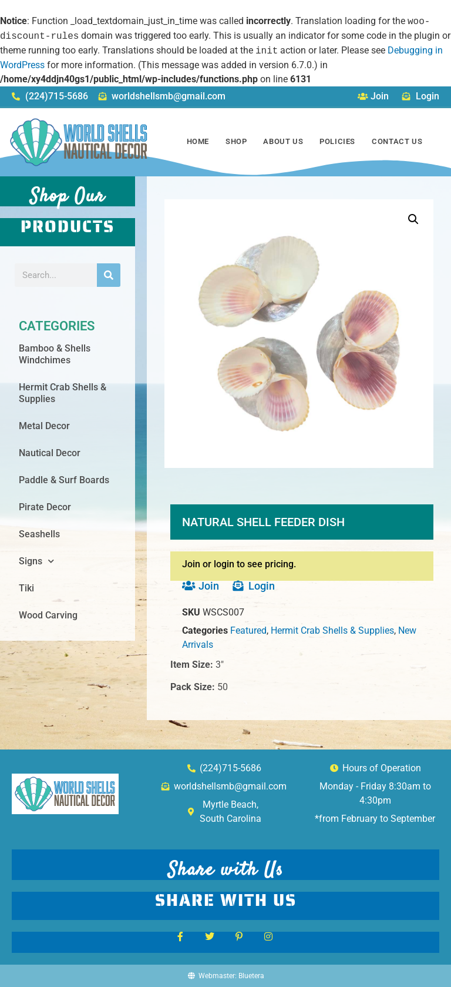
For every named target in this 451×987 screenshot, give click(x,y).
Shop (236, 141)
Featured (248, 630)
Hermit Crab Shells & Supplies (62, 393)
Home (198, 141)
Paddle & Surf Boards (64, 480)
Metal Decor (44, 425)
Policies (337, 141)
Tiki (26, 588)
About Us (283, 141)
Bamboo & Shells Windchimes (54, 354)
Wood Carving (48, 615)
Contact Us (397, 141)
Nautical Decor (49, 453)
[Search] (108, 275)
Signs (36, 561)
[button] (413, 219)
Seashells (39, 534)
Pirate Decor (45, 507)
